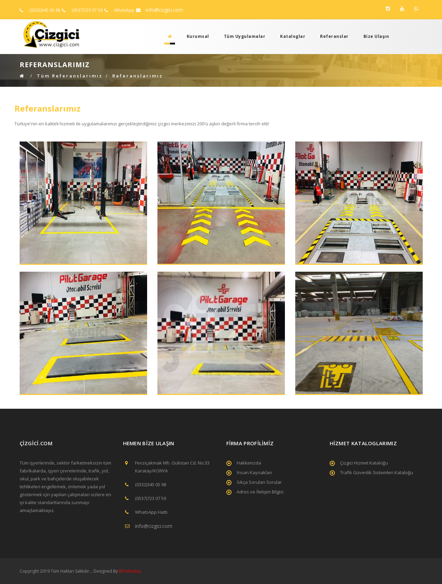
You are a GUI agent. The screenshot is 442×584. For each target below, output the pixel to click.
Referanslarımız (137, 76)
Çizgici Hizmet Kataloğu (364, 463)
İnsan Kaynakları (254, 472)
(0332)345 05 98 (44, 10)
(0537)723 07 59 (87, 10)
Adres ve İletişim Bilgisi (260, 492)
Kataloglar (292, 36)
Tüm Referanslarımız (70, 76)
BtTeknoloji (129, 571)
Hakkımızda (249, 463)
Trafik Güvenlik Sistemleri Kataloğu (376, 472)
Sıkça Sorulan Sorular (259, 482)
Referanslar (334, 36)
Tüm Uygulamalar (245, 36)
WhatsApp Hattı (151, 512)
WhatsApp (124, 10)
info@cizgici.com (164, 10)
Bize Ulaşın (376, 36)
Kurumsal (198, 36)
